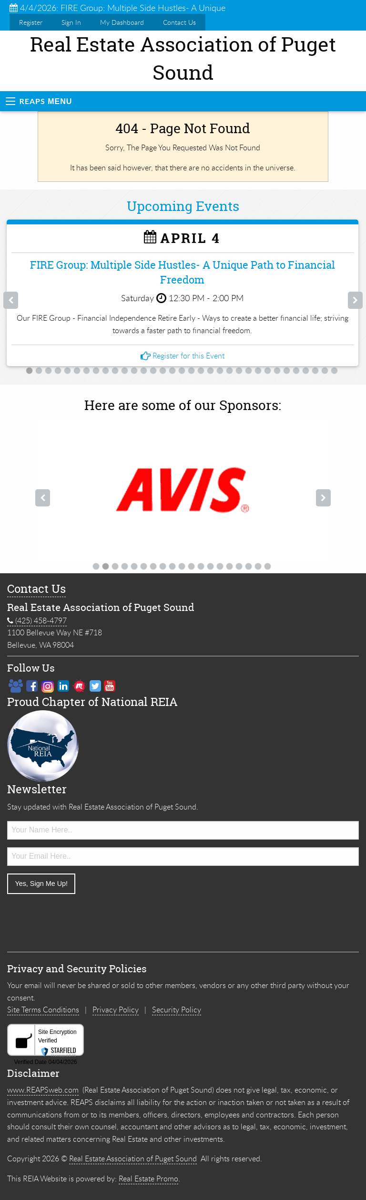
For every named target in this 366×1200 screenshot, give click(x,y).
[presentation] (79, 920)
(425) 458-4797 (37, 620)
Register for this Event (182, 355)
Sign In (71, 22)
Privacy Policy (115, 1009)
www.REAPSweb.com (43, 1089)
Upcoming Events (183, 206)
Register (30, 22)
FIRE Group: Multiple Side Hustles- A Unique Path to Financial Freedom (182, 272)
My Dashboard (122, 22)
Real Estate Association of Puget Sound (133, 1158)
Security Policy (176, 1009)
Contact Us (179, 22)
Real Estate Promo (148, 1178)
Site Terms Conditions (43, 1009)
